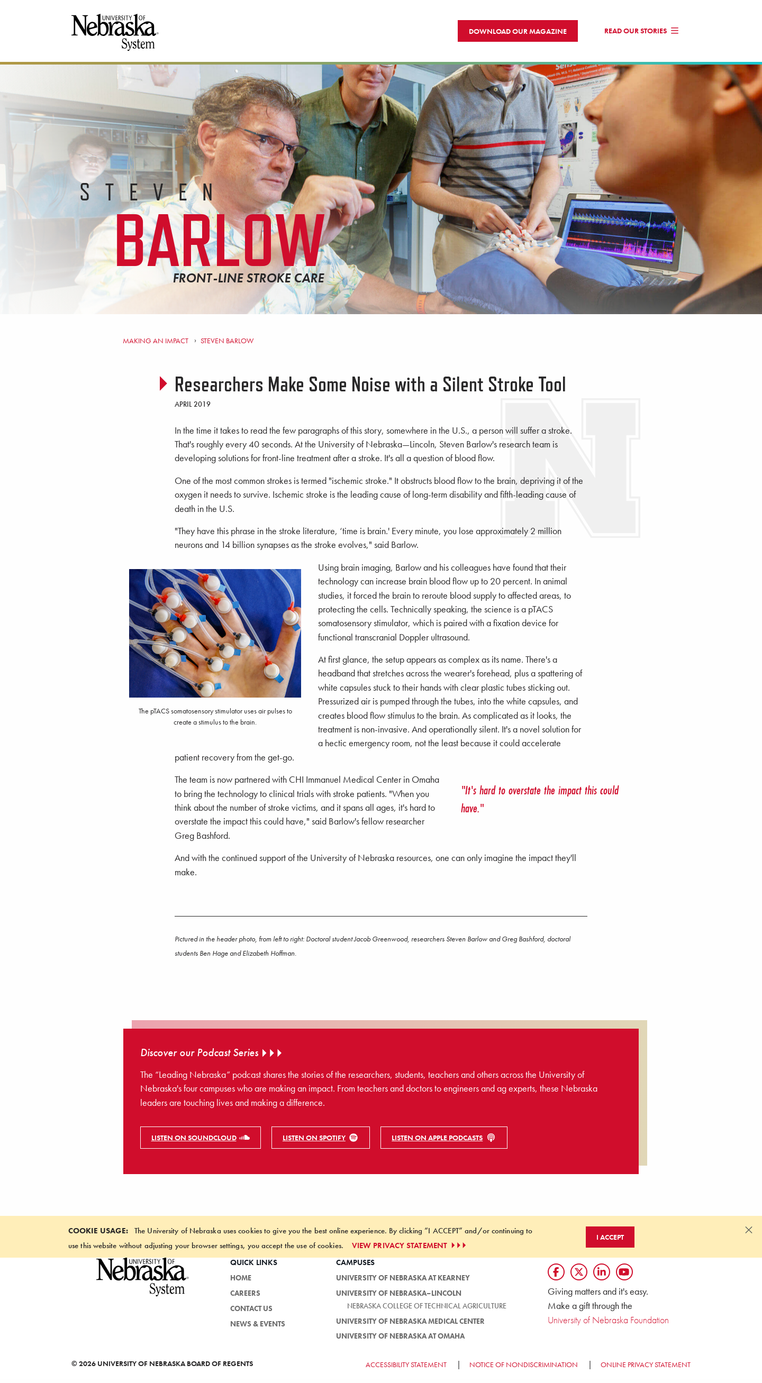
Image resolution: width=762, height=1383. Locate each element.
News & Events (257, 1328)
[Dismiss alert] (749, 1233)
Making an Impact (155, 345)
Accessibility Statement (406, 1368)
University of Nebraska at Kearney (403, 1282)
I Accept (610, 1241)
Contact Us (251, 1312)
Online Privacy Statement (646, 1368)
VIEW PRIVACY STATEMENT (410, 1249)
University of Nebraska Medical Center (410, 1325)
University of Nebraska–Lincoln (398, 1297)
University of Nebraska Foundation (608, 1324)
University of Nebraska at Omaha (400, 1340)
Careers (245, 1297)
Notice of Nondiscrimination (523, 1368)
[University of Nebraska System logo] (142, 1287)
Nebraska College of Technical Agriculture (426, 1310)
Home (240, 1282)
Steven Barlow (227, 345)
